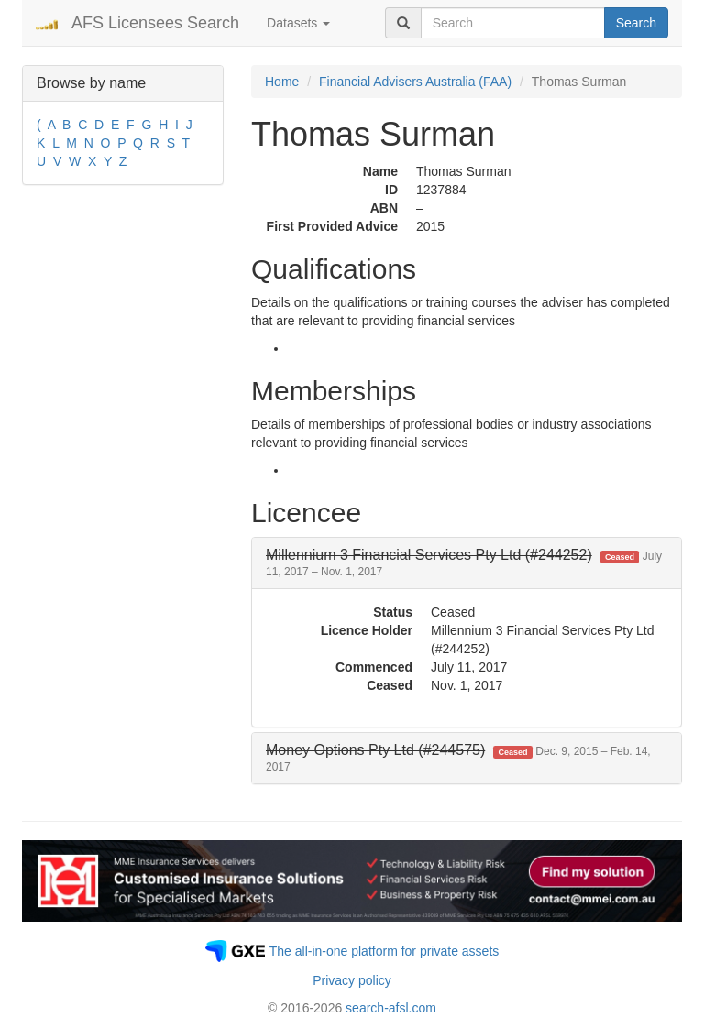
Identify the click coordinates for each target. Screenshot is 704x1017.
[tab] (466, 563)
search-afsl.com (391, 1008)
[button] (464, 563)
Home (282, 81)
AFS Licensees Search (155, 23)
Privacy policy (352, 980)
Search (636, 23)
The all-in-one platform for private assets (385, 951)
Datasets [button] (298, 23)
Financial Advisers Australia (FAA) (415, 81)
